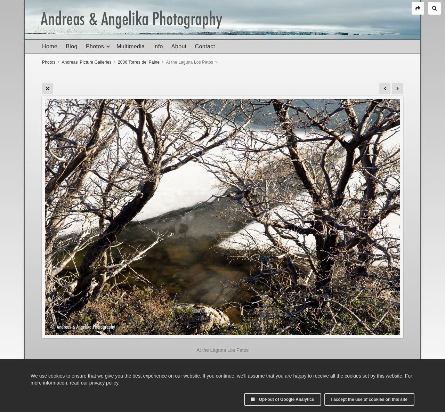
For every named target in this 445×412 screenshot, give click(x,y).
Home (49, 46)
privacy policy (103, 383)
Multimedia (130, 46)
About (179, 46)
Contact (205, 46)
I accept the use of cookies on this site (369, 399)
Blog (72, 46)
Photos (95, 46)
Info (158, 46)
